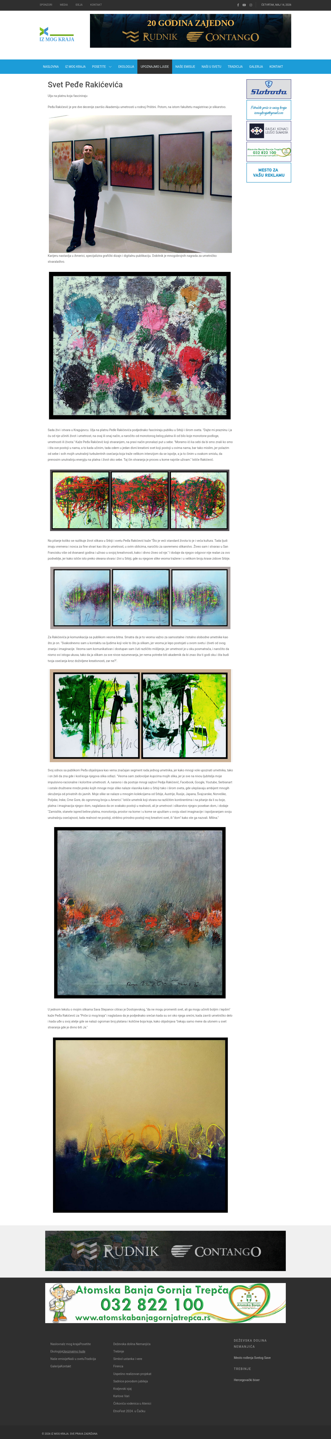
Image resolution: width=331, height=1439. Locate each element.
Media (64, 4)
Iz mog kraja (71, 1344)
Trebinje (242, 1369)
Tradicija (90, 1359)
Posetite (85, 1344)
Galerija (55, 1366)
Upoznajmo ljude (74, 1351)
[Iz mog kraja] (59, 35)
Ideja (79, 4)
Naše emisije (59, 1359)
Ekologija (56, 1351)
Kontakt (96, 4)
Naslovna (56, 1344)
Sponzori (46, 4)
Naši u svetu (76, 1359)
